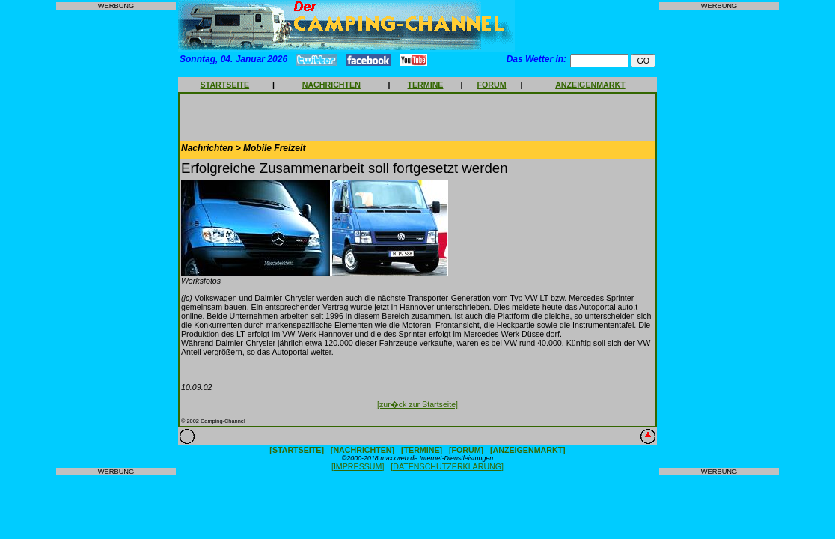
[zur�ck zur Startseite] (417, 404)
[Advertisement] (116, 238)
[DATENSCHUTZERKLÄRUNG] (447, 466)
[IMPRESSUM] (357, 466)
